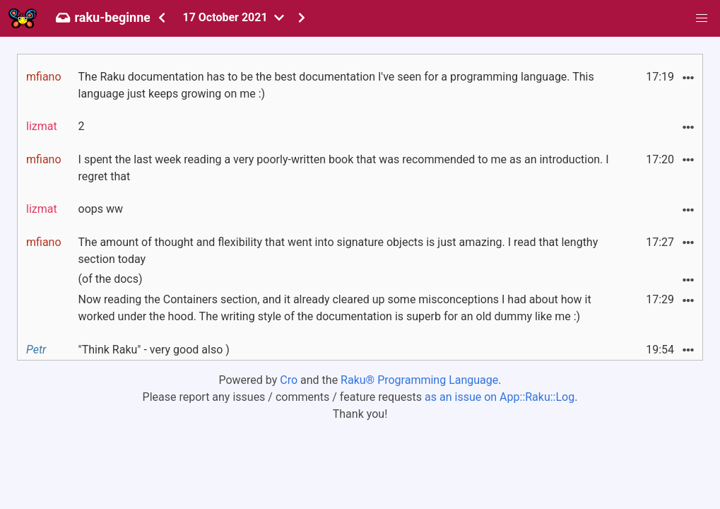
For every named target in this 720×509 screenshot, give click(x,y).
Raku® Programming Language (419, 380)
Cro (288, 380)
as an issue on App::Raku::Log (499, 397)
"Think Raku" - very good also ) (154, 349)
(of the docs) (110, 279)
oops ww (101, 209)
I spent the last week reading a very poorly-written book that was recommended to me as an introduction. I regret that (343, 168)
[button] (701, 18)
